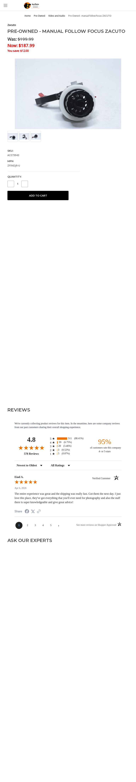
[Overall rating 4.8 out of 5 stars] (31, 447)
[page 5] (51, 525)
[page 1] (18, 525)
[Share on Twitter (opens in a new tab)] (33, 511)
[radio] (68, 438)
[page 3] (35, 525)
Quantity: (14, 176)
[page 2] (27, 525)
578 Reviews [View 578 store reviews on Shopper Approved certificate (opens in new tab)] (36, 453)
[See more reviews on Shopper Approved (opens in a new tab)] (39, 511)
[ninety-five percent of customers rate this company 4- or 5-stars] (104, 445)
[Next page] (58, 525)
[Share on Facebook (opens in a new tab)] (27, 512)
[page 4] (43, 525)
